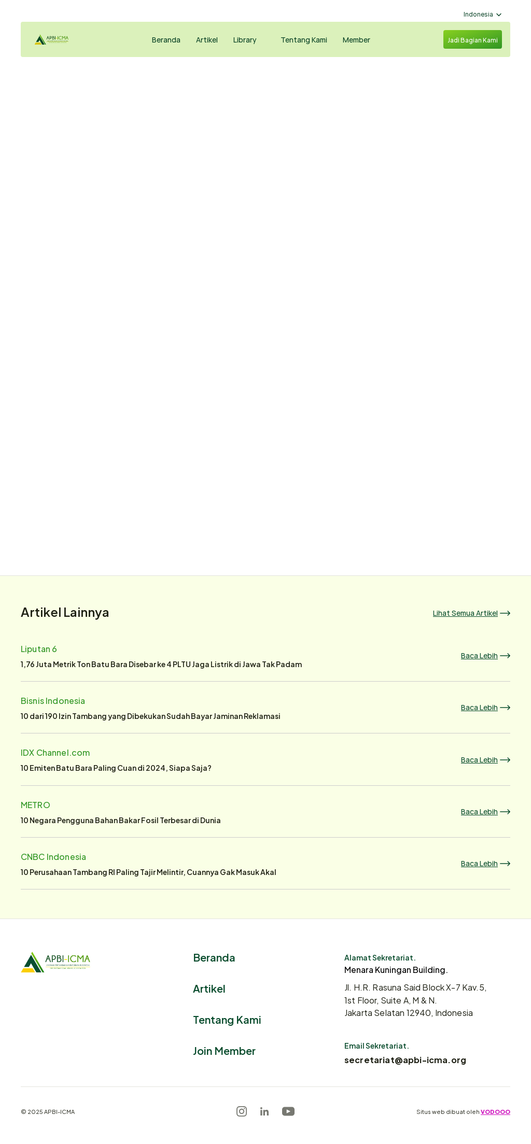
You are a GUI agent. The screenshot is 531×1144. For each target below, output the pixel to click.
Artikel (209, 987)
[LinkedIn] (264, 1111)
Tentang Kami (227, 1018)
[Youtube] (288, 1111)
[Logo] (60, 39)
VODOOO (495, 1111)
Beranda (214, 956)
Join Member (224, 1049)
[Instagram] (241, 1111)
